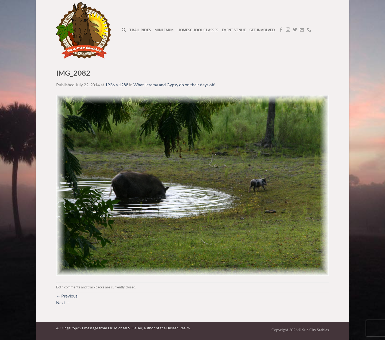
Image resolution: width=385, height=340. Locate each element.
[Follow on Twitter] (295, 30)
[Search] (124, 30)
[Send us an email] (302, 30)
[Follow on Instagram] (288, 30)
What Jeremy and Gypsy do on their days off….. (176, 84)
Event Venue (234, 30)
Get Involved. (262, 30)
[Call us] (309, 30)
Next (63, 302)
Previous (67, 295)
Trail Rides (140, 30)
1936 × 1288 (116, 84)
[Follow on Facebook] (281, 30)
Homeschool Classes (198, 30)
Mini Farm (164, 30)
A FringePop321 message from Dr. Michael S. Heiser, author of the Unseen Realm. (123, 328)
